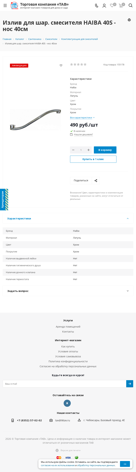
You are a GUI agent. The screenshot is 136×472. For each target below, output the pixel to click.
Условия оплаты (68, 351)
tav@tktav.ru (62, 420)
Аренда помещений (68, 326)
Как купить (68, 346)
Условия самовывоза (68, 356)
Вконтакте (67, 403)
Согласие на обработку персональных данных (68, 366)
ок (125, 463)
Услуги (68, 320)
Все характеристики (81, 117)
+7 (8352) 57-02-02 (29, 420)
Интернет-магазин (68, 340)
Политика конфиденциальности (68, 361)
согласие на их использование (58, 465)
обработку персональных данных (96, 465)
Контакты (68, 331)
